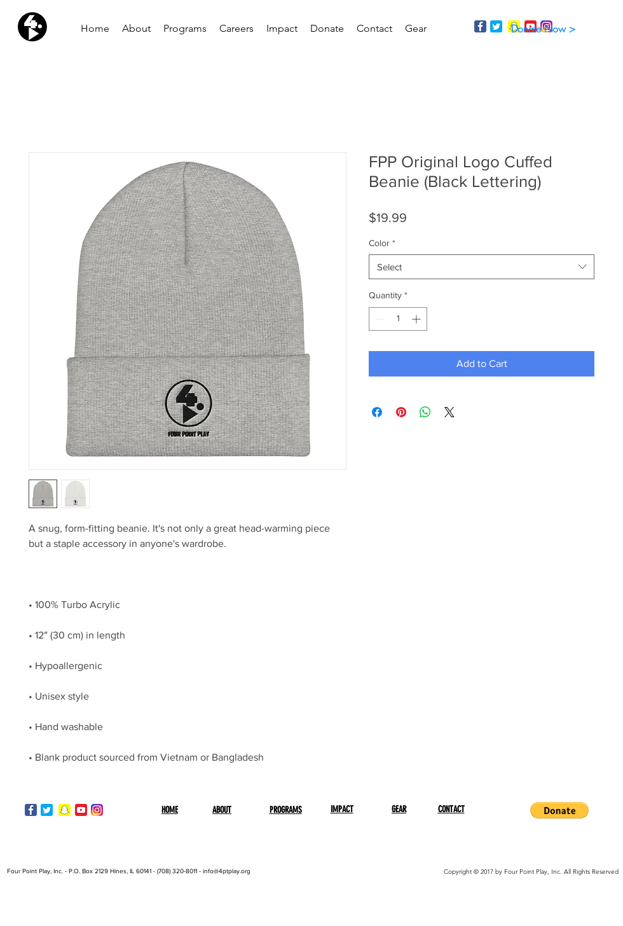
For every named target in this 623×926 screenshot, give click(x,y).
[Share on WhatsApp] (425, 412)
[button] (559, 810)
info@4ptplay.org (226, 870)
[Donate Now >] (543, 28)
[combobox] (481, 266)
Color (382, 243)
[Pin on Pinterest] (401, 412)
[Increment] (417, 319)
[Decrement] (379, 319)
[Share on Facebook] (377, 412)
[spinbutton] (398, 319)
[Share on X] (449, 412)
